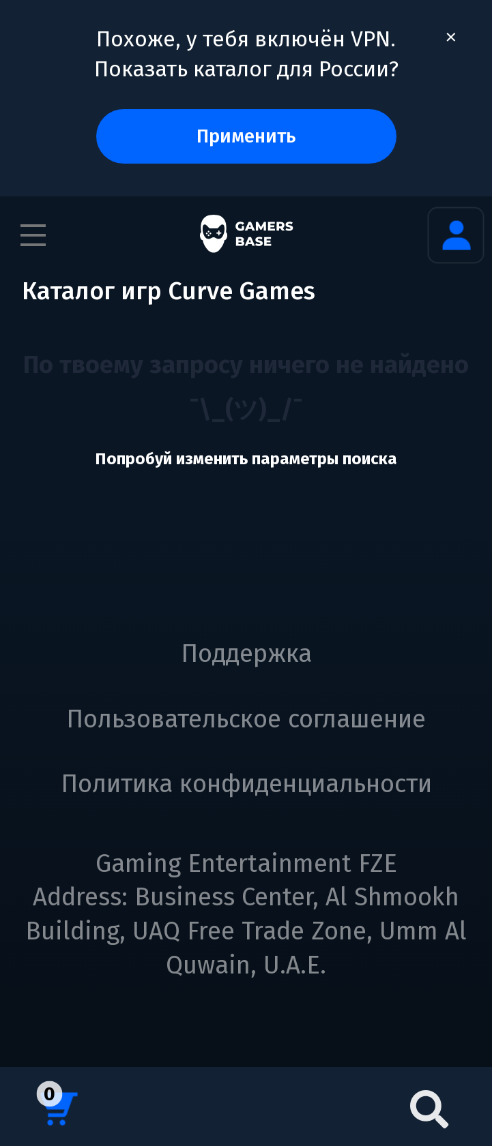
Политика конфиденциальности (246, 784)
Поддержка (246, 654)
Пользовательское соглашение (246, 719)
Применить (246, 136)
